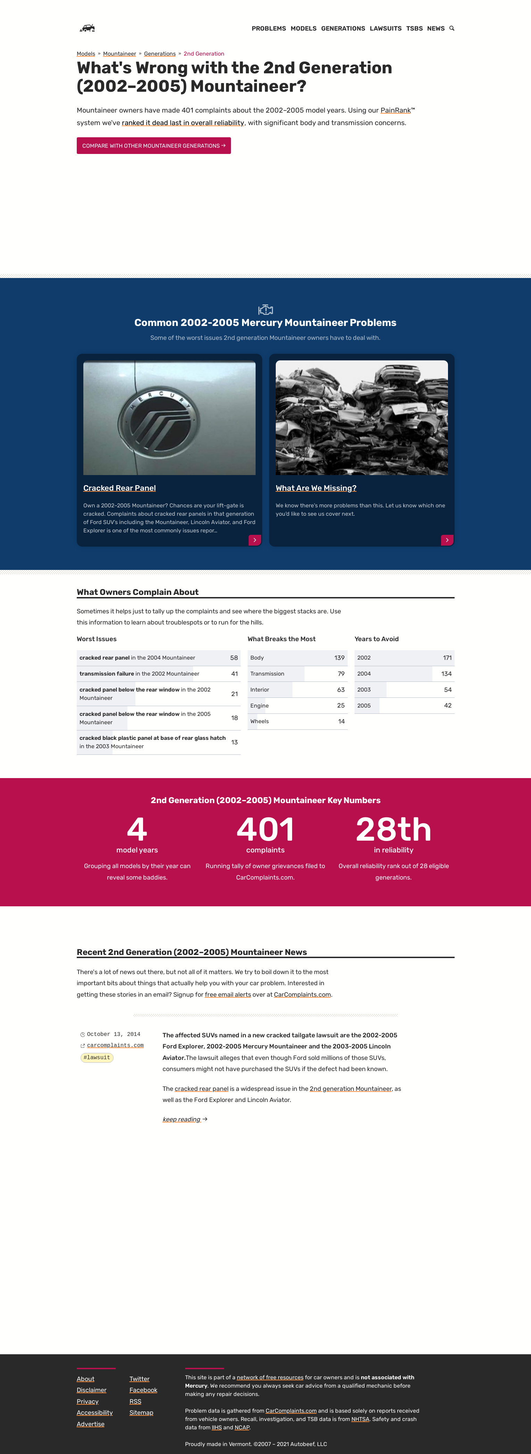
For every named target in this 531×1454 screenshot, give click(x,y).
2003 (364, 689)
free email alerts (228, 994)
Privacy (88, 1401)
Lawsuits (386, 28)
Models (304, 28)
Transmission (267, 673)
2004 (364, 673)
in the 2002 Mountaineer (139, 673)
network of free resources (270, 1377)
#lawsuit (97, 1058)
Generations (343, 28)
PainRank (396, 110)
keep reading (198, 1119)
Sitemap (142, 1412)
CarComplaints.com (264, 877)
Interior (259, 689)
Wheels (259, 721)
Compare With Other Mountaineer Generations (154, 145)
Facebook (143, 1390)
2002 (364, 657)
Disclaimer (92, 1390)
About (85, 1379)
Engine (259, 705)
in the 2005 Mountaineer (145, 718)
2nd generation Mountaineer (351, 1089)
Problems (269, 28)
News (436, 28)
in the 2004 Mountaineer (137, 657)
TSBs (414, 28)
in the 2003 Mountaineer (153, 742)
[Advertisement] (266, 220)
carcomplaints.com (115, 1046)
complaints (265, 833)
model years (137, 833)
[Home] (87, 28)
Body (257, 657)
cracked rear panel (202, 1089)
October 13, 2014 (114, 1034)
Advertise (91, 1424)
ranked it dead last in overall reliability (183, 123)
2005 (364, 705)
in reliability (393, 833)
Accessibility (95, 1412)
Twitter (140, 1379)
